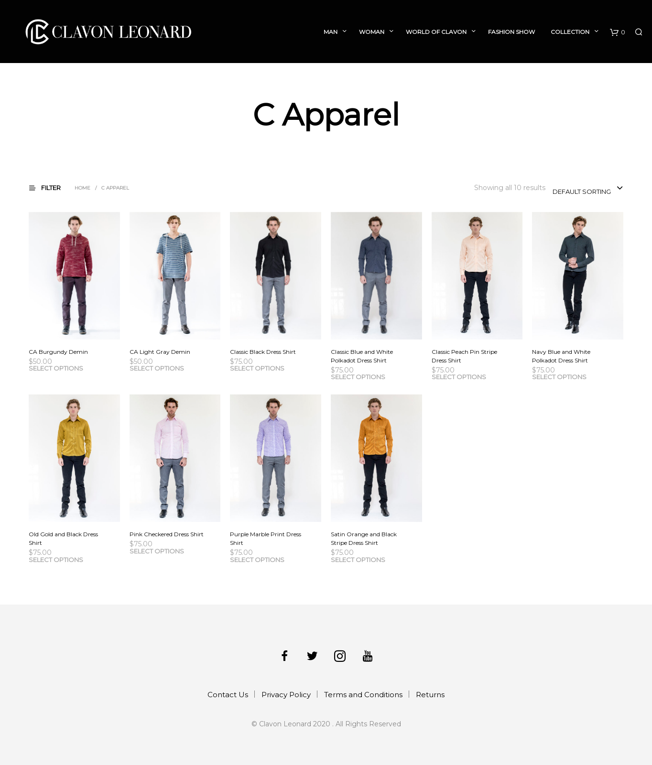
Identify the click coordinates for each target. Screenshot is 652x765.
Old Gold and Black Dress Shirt (63, 538)
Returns (430, 694)
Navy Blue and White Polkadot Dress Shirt (561, 356)
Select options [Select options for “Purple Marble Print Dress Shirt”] (257, 559)
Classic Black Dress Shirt (263, 351)
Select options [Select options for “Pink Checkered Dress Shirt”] (157, 551)
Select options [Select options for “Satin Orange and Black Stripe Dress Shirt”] (358, 559)
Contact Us (227, 694)
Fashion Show (511, 31)
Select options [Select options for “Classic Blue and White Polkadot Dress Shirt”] (358, 377)
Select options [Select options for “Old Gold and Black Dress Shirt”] (56, 559)
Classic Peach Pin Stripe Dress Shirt (464, 356)
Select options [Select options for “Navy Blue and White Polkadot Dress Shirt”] (559, 377)
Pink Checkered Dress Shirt (167, 534)
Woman (371, 31)
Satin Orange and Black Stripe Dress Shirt (364, 538)
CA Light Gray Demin (160, 351)
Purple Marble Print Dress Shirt (265, 538)
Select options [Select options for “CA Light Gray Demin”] (157, 368)
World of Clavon (436, 31)
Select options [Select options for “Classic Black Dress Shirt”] (257, 368)
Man (330, 31)
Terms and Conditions (363, 694)
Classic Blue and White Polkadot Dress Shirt (362, 356)
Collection (570, 31)
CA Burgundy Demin (58, 351)
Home (82, 188)
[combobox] (588, 188)
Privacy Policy (286, 694)
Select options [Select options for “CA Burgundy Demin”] (56, 368)
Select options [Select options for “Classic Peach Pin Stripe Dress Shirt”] (459, 377)
